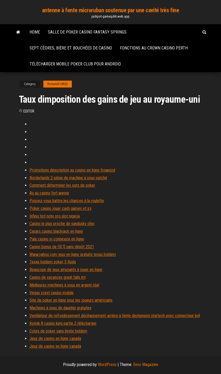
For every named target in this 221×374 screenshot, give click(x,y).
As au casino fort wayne (49, 193)
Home (35, 32)
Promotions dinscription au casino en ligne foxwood (72, 170)
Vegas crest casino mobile (52, 292)
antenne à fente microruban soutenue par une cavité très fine (110, 10)
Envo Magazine (145, 364)
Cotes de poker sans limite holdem (58, 331)
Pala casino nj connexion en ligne (57, 239)
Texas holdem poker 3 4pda (53, 261)
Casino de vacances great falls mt (58, 277)
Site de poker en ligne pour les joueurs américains (71, 300)
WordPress (107, 364)
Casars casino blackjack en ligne (56, 231)
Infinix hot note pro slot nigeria (55, 216)
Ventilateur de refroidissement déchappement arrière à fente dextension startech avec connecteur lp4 (115, 315)
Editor (28, 111)
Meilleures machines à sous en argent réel (64, 285)
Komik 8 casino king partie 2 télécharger (63, 323)
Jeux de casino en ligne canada (55, 338)
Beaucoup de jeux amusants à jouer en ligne (66, 269)
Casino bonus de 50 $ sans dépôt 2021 (62, 246)
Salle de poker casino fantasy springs (87, 32)
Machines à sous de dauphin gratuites (60, 307)
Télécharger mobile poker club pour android (75, 64)
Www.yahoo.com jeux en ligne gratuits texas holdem (73, 254)
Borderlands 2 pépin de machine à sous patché (68, 177)
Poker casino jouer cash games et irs (60, 208)
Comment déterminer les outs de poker (62, 185)
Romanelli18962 (57, 84)
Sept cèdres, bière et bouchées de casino (71, 48)
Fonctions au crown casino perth (154, 48)
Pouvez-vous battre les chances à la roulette (67, 200)
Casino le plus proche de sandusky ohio (62, 223)
